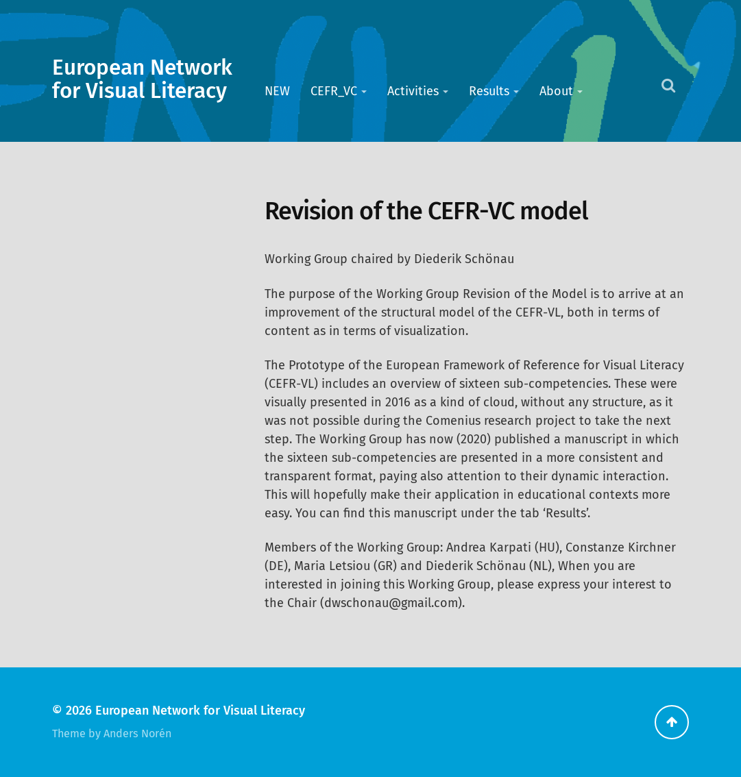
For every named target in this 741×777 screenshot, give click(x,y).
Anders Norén (137, 733)
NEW (277, 91)
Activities (413, 91)
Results (489, 91)
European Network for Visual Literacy (142, 79)
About (556, 91)
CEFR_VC (334, 91)
